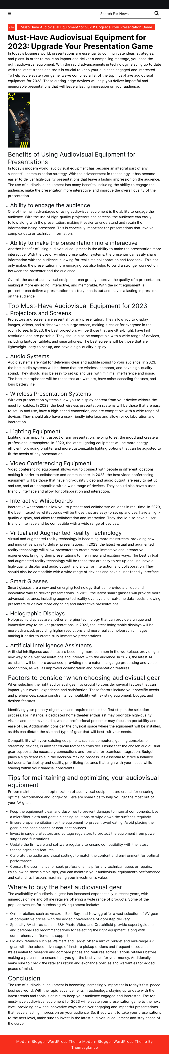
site (11, 27)
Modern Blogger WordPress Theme (48, 1041)
